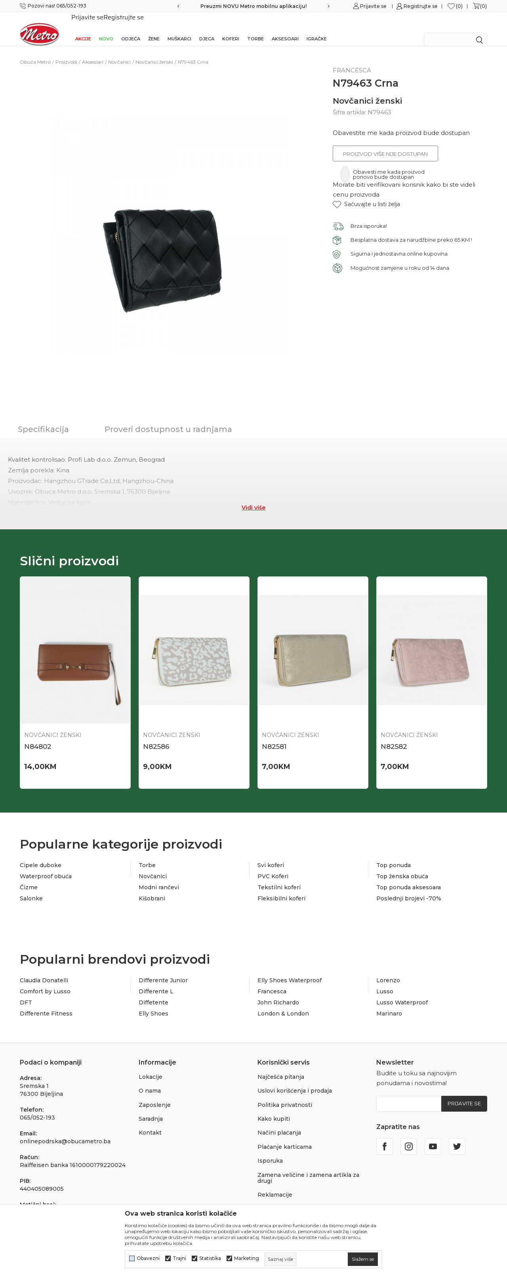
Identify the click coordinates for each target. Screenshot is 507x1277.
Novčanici (119, 52)
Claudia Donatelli (44, 970)
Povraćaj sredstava (284, 1198)
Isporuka (270, 1150)
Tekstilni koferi (279, 877)
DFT (26, 992)
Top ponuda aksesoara (408, 877)
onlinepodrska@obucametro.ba (65, 1131)
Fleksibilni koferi (281, 888)
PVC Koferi (272, 866)
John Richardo (278, 992)
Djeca (206, 28)
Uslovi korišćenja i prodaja (294, 1080)
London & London (283, 1003)
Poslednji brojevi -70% (408, 888)
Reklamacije (274, 1184)
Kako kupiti (273, 1108)
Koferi (230, 28)
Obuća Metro (35, 52)
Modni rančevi (159, 877)
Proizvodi (66, 52)
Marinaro (389, 1003)
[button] (366, 194)
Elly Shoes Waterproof (289, 970)
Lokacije (150, 1066)
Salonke (31, 888)
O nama (150, 1080)
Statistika (210, 1258)
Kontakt (150, 1122)
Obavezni (148, 1258)
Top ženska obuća (402, 866)
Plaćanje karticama (284, 1136)
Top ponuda (393, 855)
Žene (154, 28)
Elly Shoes (153, 1003)
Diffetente (153, 992)
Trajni (179, 1258)
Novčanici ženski (154, 52)
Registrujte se (421, 6)
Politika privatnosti (284, 1094)
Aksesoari (285, 28)
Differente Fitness (46, 1003)
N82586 (156, 736)
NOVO (106, 28)
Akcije (83, 28)
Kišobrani (152, 888)
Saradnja (151, 1108)
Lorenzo (388, 970)
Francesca (271, 981)
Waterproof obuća (46, 866)
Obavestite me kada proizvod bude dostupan (401, 122)
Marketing (246, 1258)
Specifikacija (43, 419)
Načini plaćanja (279, 1122)
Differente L (156, 981)
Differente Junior (163, 970)
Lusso (384, 981)
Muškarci (179, 28)
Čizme (29, 877)
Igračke (317, 28)
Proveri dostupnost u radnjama (168, 419)
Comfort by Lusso (45, 981)
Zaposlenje (155, 1094)
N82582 (394, 736)
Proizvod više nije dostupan (385, 143)
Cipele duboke (40, 855)
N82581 (274, 736)
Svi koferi (270, 855)
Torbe (255, 28)
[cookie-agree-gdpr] (363, 1259)
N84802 (37, 736)
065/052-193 (37, 1107)
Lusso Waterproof (402, 992)
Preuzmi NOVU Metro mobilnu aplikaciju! (253, 6)
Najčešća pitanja (280, 1066)
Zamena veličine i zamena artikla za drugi (308, 1167)
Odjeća (130, 28)
